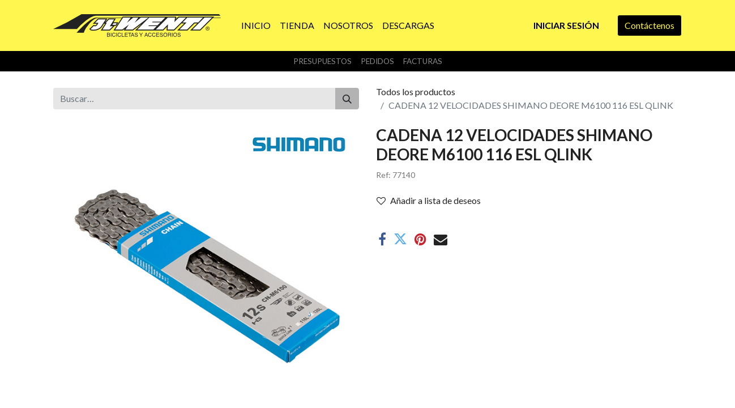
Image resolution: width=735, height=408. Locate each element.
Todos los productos (415, 91)
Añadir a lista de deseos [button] (429, 200)
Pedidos (377, 61)
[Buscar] (347, 98)
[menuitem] (256, 25)
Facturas (422, 61)
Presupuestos (322, 61)
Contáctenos (649, 25)
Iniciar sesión (566, 25)
